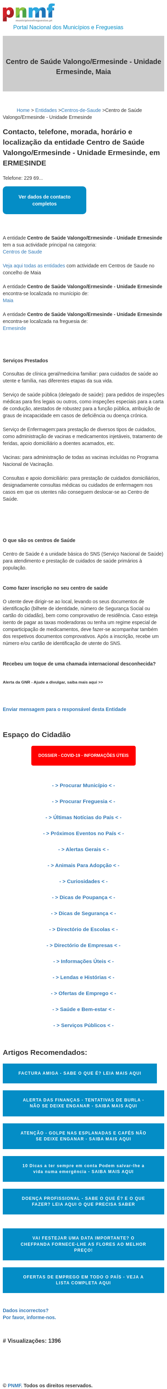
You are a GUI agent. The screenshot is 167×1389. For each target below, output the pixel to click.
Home (23, 110)
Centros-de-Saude (81, 110)
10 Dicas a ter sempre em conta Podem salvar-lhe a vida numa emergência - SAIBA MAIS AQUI (84, 1168)
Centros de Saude (22, 252)
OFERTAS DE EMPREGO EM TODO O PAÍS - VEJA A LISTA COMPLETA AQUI (83, 1280)
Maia (8, 300)
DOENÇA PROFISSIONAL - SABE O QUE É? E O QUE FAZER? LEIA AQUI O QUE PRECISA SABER (83, 1201)
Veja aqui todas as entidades (34, 265)
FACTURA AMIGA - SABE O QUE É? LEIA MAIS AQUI (79, 1073)
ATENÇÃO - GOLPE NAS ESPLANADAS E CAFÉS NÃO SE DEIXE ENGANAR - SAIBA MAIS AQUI (83, 1136)
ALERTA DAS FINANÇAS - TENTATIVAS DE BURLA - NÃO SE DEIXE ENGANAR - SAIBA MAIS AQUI (83, 1103)
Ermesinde (14, 328)
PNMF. (15, 1385)
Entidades (46, 110)
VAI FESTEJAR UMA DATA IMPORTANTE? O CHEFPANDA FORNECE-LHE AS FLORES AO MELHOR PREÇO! (83, 1244)
